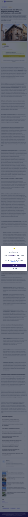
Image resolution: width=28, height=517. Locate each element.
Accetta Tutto (14, 265)
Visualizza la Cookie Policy (14, 261)
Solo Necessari (14, 268)
